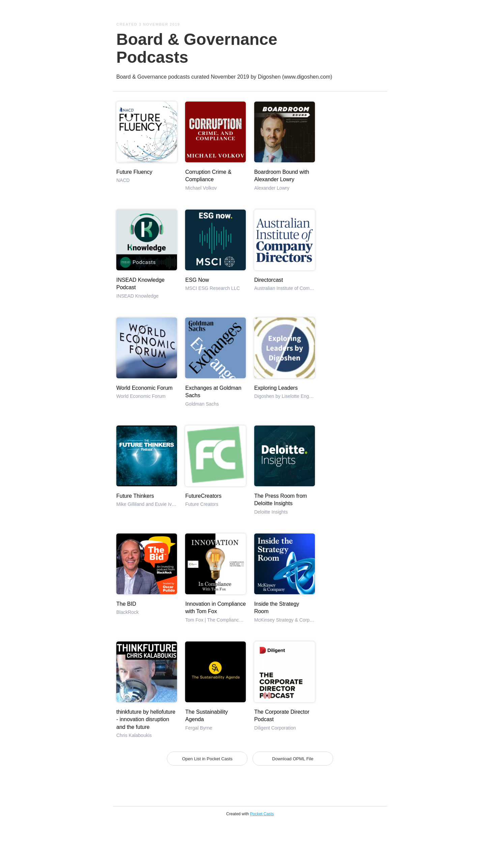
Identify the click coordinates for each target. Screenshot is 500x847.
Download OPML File (292, 758)
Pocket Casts (262, 814)
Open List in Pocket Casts (207, 758)
